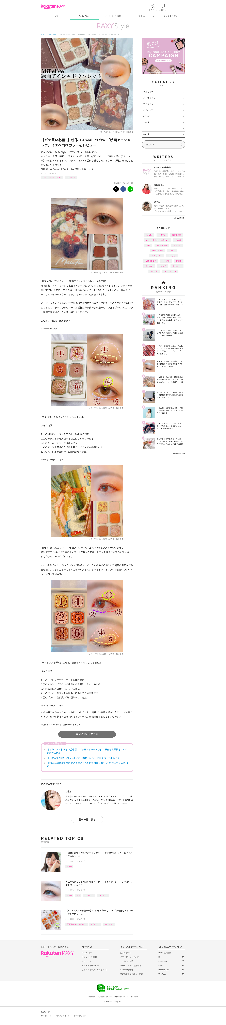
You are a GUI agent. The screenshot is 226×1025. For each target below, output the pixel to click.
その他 (146, 134)
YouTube (162, 974)
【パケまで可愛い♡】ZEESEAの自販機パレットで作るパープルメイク (83, 757)
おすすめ (162, 235)
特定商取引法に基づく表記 (131, 974)
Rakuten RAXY (53, 6)
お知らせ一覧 (125, 953)
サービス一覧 (46, 1016)
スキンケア (148, 92)
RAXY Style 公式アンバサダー (52, 177)
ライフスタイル (170, 271)
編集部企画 (176, 235)
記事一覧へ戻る (87, 819)
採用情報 (134, 997)
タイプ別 (154, 271)
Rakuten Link (163, 970)
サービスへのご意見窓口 (130, 965)
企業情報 (91, 997)
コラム (146, 128)
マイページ (86, 961)
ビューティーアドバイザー (93, 970)
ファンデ (162, 266)
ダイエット (177, 266)
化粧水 (178, 261)
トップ (55, 16)
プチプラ (171, 255)
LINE (160, 965)
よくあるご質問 (171, 16)
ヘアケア (147, 116)
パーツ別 (166, 261)
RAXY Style (84, 16)
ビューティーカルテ (90, 965)
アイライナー (102, 895)
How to (69, 866)
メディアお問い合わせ (129, 957)
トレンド (177, 245)
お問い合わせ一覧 (62, 1016)
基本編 (178, 240)
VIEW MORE (179, 218)
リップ (172, 250)
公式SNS (141, 16)
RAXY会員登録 (164, 953)
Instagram (162, 961)
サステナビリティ (81, 1016)
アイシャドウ (70, 177)
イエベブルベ (109, 924)
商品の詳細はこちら (87, 734)
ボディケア (148, 110)
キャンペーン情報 (113, 16)
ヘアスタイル (156, 255)
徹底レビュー (157, 250)
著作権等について (121, 997)
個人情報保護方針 (105, 997)
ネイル (146, 122)
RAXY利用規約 (126, 970)
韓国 (78, 895)
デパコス (149, 266)
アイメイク (52, 173)
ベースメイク (149, 98)
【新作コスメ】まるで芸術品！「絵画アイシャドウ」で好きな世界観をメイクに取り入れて (87, 751)
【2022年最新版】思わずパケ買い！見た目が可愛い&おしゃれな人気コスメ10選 (87, 764)
